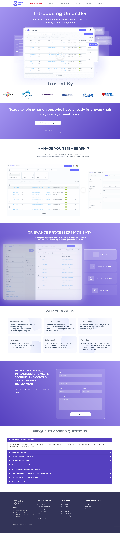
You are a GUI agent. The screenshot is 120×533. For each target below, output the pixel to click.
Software (87, 504)
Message (62, 396)
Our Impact (65, 3)
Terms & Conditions (28, 524)
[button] (60, 56)
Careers (88, 3)
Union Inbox (64, 509)
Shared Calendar (42, 518)
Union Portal (64, 506)
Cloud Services (89, 509)
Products (51, 3)
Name (61, 372)
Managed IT (88, 506)
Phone (84, 388)
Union (61, 380)
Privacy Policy (17, 524)
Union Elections (65, 511)
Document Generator (43, 511)
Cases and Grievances (43, 506)
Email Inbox (40, 516)
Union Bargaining (66, 516)
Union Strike (64, 504)
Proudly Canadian (36, 3)
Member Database (42, 504)
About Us (77, 3)
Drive (38, 513)
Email (61, 388)
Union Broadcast (66, 513)
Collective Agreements (43, 509)
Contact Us (100, 3)
